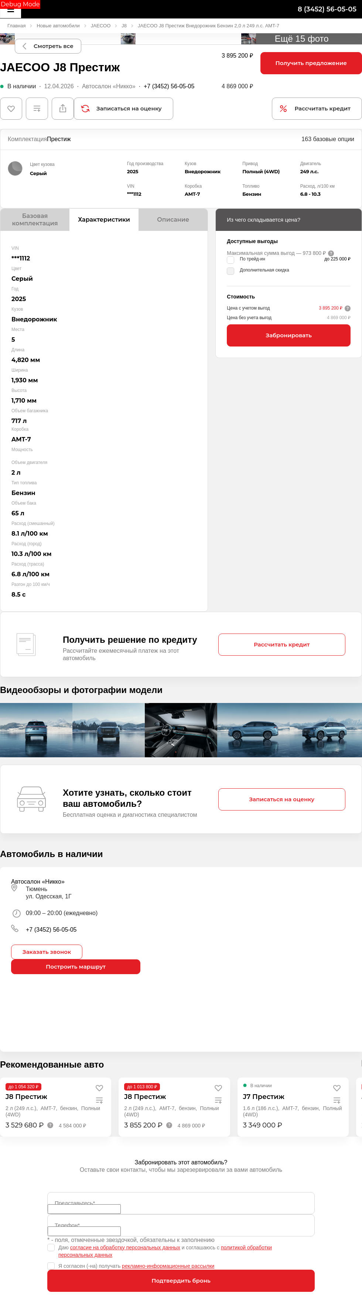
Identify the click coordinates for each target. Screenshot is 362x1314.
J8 (124, 25)
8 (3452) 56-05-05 (327, 9)
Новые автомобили (58, 25)
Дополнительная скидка (264, 270)
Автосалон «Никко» (109, 86)
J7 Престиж (263, 1097)
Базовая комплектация (35, 219)
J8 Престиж (26, 1097)
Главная (16, 25)
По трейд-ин (252, 259)
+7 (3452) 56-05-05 (169, 86)
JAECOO (100, 25)
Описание (173, 219)
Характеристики (104, 219)
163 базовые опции (327, 139)
